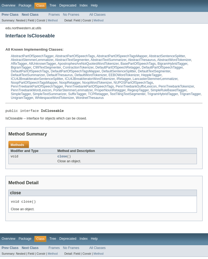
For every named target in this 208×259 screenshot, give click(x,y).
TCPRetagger (98, 94)
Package (25, 5)
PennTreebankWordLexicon (31, 90)
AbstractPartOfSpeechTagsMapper (121, 56)
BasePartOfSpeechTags (138, 64)
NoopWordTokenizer (97, 83)
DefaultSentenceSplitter (119, 71)
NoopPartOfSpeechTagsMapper (34, 83)
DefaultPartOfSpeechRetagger (117, 67)
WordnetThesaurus (90, 98)
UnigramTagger (22, 98)
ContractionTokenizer (78, 67)
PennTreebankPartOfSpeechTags (89, 86)
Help (94, 5)
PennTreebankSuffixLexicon (136, 86)
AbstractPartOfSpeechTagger (32, 56)
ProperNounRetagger (110, 90)
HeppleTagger (151, 75)
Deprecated (67, 5)
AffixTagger (19, 64)
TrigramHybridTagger (162, 94)
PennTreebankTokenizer (176, 86)
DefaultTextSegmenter (154, 71)
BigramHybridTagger (172, 64)
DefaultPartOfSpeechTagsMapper (75, 71)
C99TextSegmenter (47, 67)
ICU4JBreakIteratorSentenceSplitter (37, 79)
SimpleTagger (21, 94)
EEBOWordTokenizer (124, 75)
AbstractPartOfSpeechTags (75, 56)
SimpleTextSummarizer (49, 94)
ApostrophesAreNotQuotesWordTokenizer (88, 64)
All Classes (97, 15)
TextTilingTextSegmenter (127, 94)
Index (84, 5)
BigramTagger (21, 67)
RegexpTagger (137, 90)
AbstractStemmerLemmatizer (32, 60)
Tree (52, 5)
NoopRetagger (69, 83)
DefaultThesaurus (60, 75)
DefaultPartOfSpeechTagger (162, 67)
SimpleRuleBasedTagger (169, 90)
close (62, 158)
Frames (54, 15)
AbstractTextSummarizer (108, 60)
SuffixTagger (77, 94)
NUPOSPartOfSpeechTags (133, 83)
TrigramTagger (190, 94)
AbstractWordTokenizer (174, 60)
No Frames (71, 15)
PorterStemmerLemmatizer (73, 90)
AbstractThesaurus (141, 60)
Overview (8, 5)
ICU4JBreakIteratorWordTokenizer (90, 79)
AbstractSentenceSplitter (167, 56)
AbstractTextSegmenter (72, 60)
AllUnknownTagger (42, 64)
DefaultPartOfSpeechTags (30, 71)
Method (52, 20)
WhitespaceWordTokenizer (54, 98)
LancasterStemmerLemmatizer (155, 79)
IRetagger (123, 79)
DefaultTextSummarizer (28, 75)
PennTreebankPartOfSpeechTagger (37, 86)
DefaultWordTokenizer (90, 75)
